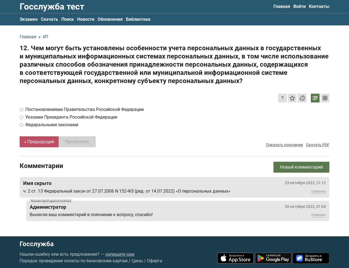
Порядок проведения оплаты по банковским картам (74, 260)
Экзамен (29, 19)
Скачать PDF (317, 145)
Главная (281, 6)
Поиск (67, 19)
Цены (137, 260)
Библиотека (138, 19)
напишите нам (119, 254)
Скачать (49, 19)
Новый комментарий (301, 167)
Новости (85, 19)
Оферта (154, 260)
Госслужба (37, 244)
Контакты (319, 6)
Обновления (110, 19)
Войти (299, 6)
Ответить (318, 191)
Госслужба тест (52, 6)
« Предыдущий (39, 141)
